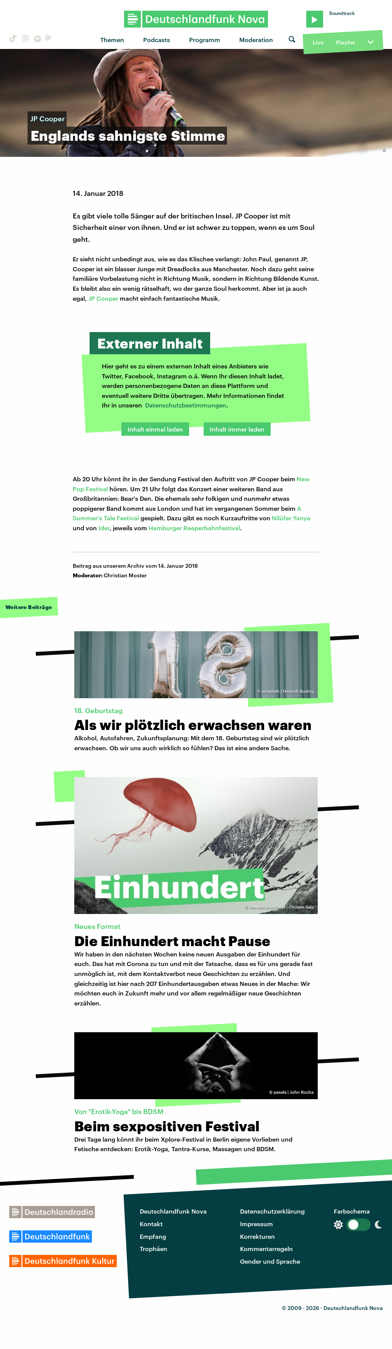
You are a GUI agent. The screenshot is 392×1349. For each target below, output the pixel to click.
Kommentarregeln (266, 1248)
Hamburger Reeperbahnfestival (194, 527)
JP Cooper (103, 298)
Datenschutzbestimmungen (185, 405)
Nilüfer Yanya (291, 517)
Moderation (256, 39)
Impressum (256, 1223)
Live (318, 42)
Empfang (153, 1236)
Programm (204, 39)
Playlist (345, 42)
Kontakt (151, 1223)
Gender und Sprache (270, 1261)
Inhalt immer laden (237, 429)
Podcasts (156, 39)
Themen (112, 39)
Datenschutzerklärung (272, 1211)
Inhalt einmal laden (155, 429)
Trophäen (153, 1248)
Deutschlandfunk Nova (173, 1211)
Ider (103, 527)
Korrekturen (257, 1236)
